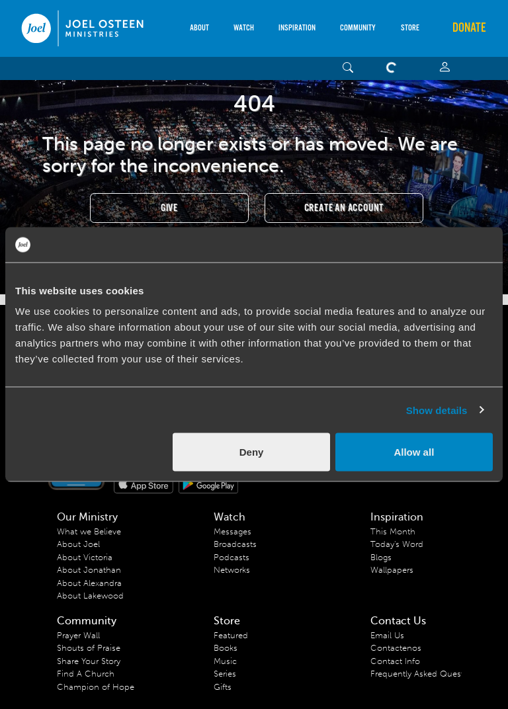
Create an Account (344, 208)
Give (169, 208)
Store (410, 28)
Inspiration (297, 28)
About (199, 28)
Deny (251, 452)
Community (358, 28)
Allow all (414, 452)
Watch (243, 28)
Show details (437, 409)
